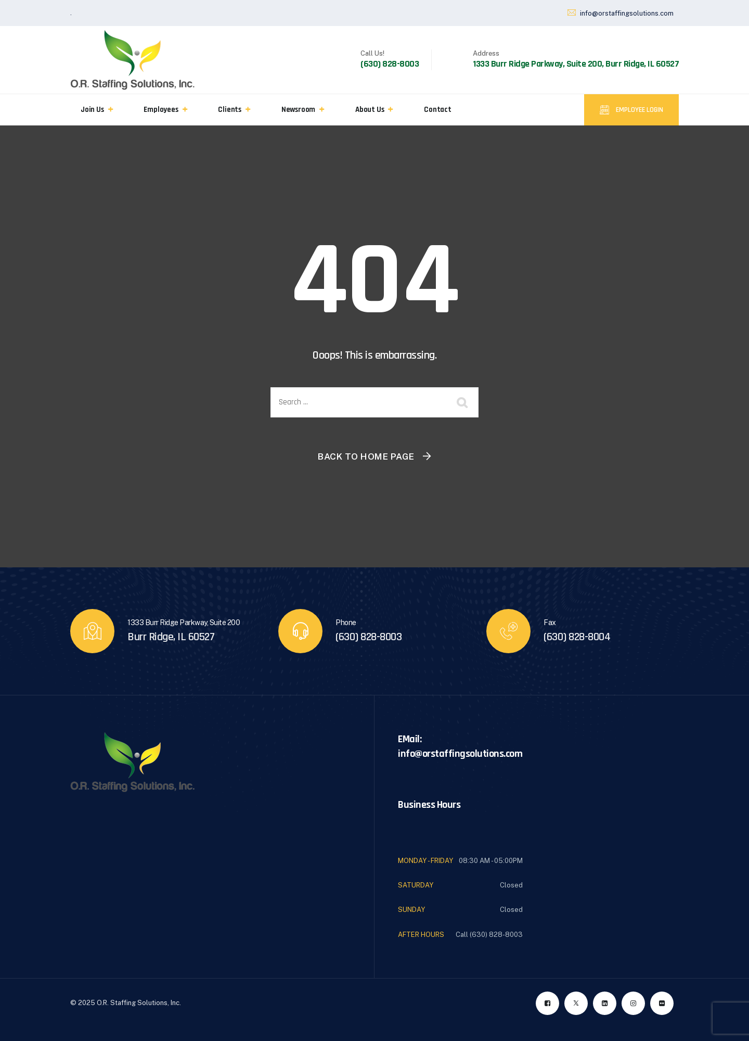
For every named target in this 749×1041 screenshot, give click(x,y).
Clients (229, 110)
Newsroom (298, 110)
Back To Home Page (366, 456)
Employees (161, 110)
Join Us (92, 110)
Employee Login (638, 110)
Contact (437, 110)
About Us (369, 110)
